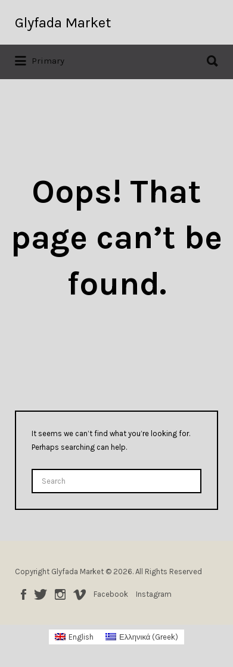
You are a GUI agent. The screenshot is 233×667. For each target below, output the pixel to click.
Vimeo (79, 594)
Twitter (40, 594)
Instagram (60, 594)
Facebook (23, 594)
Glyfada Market (63, 22)
